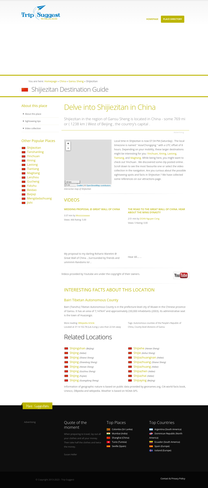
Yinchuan (33, 156)
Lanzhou (33, 177)
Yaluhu (32, 186)
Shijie (144, 353)
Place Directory (172, 19)
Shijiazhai (144, 376)
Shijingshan (82, 348)
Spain (159, 446)
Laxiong (32, 164)
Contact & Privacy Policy (173, 478)
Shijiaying (144, 380)
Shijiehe (146, 348)
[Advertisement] (104, 50)
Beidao (32, 190)
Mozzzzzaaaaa (83, 215)
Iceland (160, 450)
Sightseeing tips (33, 121)
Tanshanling (35, 152)
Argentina (165, 429)
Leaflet (80, 185)
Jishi (29, 202)
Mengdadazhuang (39, 198)
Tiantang (33, 169)
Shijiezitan (34, 148)
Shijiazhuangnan (149, 357)
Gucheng (33, 181)
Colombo (119, 429)
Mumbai (117, 433)
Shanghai (118, 437)
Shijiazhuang (150, 362)
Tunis (117, 441)
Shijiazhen (144, 371)
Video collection (33, 128)
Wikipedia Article (86, 323)
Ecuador (164, 441)
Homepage (152, 19)
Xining (31, 160)
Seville (116, 446)
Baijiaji (31, 194)
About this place (33, 113)
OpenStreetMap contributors (98, 185)
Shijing (78, 353)
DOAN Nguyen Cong (150, 218)
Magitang (33, 173)
